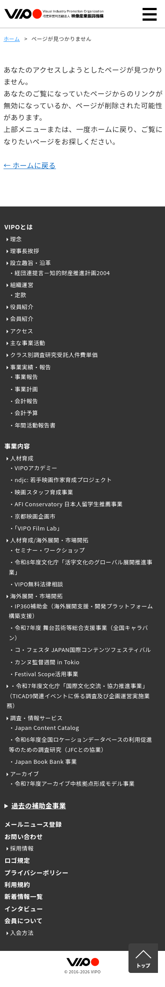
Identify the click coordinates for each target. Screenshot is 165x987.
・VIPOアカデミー (33, 468)
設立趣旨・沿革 (30, 262)
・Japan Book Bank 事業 (43, 761)
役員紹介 (21, 306)
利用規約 (17, 884)
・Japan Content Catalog (44, 727)
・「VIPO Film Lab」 (36, 528)
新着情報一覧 (23, 896)
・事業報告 (23, 376)
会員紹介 (21, 318)
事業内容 (17, 446)
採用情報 (21, 848)
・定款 (17, 295)
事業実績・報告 (30, 367)
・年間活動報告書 (32, 425)
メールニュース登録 (33, 824)
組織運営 (21, 284)
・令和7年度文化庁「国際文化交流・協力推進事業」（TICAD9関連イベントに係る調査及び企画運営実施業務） (78, 695)
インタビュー (23, 908)
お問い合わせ (23, 836)
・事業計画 (23, 389)
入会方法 (21, 932)
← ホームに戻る (30, 165)
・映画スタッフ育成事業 (41, 492)
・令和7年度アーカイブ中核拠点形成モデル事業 (72, 783)
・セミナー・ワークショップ (47, 550)
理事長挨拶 (24, 251)
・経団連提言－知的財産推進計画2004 (59, 273)
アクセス (21, 331)
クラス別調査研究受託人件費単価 (54, 354)
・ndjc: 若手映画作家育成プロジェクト (60, 479)
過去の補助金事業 (38, 805)
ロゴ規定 (17, 860)
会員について (23, 920)
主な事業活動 (27, 343)
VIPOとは (18, 226)
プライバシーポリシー (36, 872)
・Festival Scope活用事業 (43, 674)
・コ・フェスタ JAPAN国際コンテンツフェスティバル (80, 649)
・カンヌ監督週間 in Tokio (44, 662)
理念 (16, 239)
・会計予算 (23, 413)
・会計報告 (23, 401)
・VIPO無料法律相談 (36, 584)
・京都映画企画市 (32, 516)
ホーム (12, 38)
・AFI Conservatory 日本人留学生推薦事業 (66, 504)
